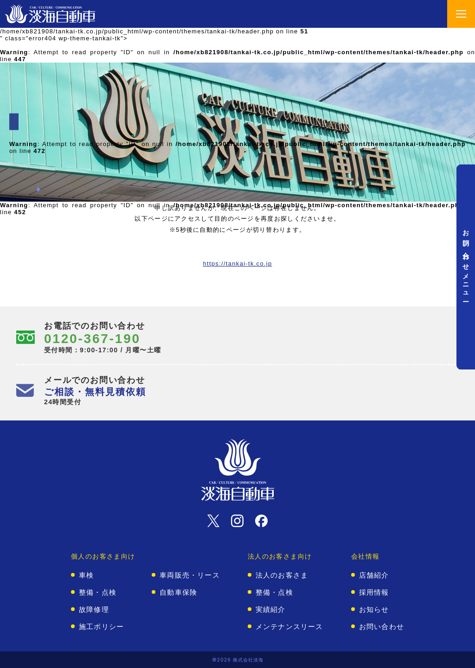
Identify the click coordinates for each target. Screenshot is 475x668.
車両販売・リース (190, 575)
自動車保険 (178, 592)
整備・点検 (97, 592)
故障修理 (94, 609)
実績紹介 (271, 609)
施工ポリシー (101, 626)
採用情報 (374, 592)
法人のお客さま (282, 575)
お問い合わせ (381, 626)
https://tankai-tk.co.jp (237, 263)
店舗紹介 (374, 575)
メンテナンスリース (289, 626)
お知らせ (374, 609)
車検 (86, 575)
